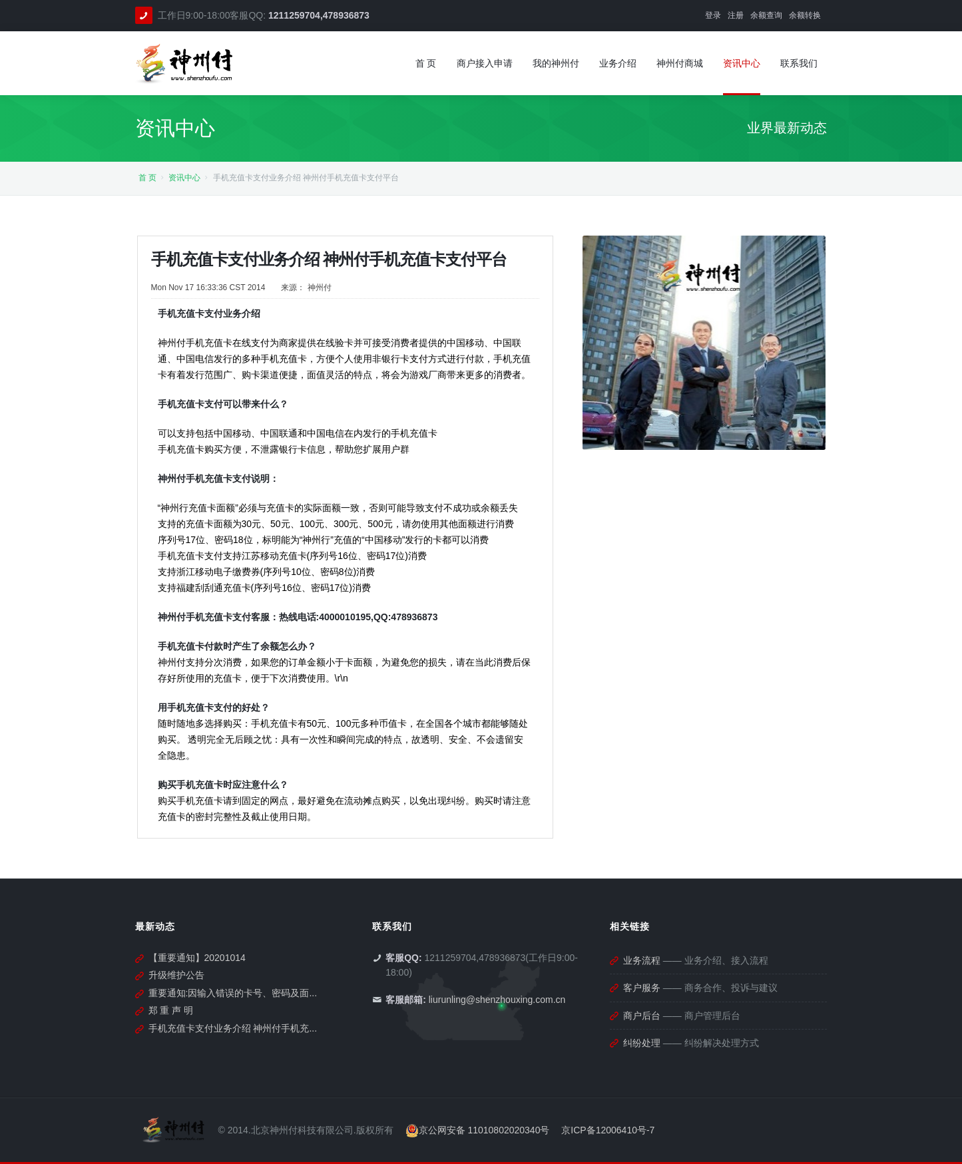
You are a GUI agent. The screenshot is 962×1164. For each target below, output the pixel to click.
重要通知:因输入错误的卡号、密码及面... (233, 993)
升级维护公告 (176, 975)
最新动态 (155, 926)
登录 (713, 15)
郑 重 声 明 (171, 1010)
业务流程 (641, 960)
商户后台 (641, 1015)
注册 (736, 15)
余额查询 (766, 15)
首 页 (147, 177)
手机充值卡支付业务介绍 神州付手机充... (233, 1028)
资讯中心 (184, 177)
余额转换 (805, 15)
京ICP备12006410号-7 (607, 1130)
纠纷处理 (641, 1043)
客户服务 (641, 987)
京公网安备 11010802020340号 (477, 1130)
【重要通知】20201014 (197, 957)
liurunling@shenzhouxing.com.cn (497, 999)
